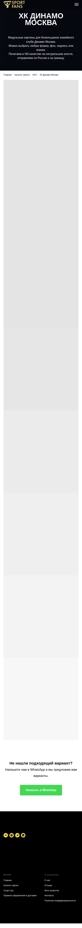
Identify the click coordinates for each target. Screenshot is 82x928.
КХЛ (35, 75)
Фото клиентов (52, 890)
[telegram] (17, 835)
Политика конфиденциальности (60, 900)
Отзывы (48, 885)
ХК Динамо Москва (49, 75)
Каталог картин (22, 75)
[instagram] (11, 835)
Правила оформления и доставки (20, 895)
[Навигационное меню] (76, 4)
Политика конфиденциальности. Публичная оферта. (17, 861)
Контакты (49, 895)
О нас (47, 880)
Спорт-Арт (9, 890)
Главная (8, 75)
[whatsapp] (23, 835)
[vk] (6, 835)
